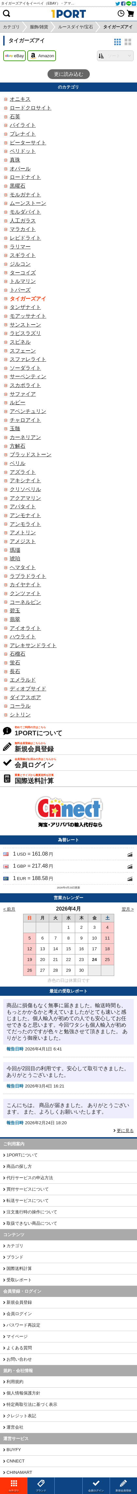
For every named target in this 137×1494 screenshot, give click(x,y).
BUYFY (14, 1449)
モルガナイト (25, 194)
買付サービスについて (28, 1189)
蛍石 (15, 662)
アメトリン (23, 532)
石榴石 (17, 654)
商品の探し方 (19, 1166)
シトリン (20, 714)
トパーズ (20, 290)
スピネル (20, 342)
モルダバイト (25, 212)
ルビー (17, 402)
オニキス (20, 99)
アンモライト (25, 524)
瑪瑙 (15, 550)
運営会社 (15, 1427)
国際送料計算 (19, 1268)
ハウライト (23, 636)
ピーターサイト (28, 142)
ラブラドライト (28, 576)
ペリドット (23, 151)
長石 (15, 671)
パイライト (23, 125)
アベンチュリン (28, 411)
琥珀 (15, 558)
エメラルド (23, 680)
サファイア (23, 394)
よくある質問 (19, 1347)
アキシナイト (25, 480)
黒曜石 (17, 186)
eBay (14, 56)
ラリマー (20, 246)
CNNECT (16, 1461)
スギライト (23, 255)
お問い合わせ (19, 1359)
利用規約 (15, 1381)
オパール (20, 168)
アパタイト (23, 506)
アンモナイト (25, 515)
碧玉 (15, 610)
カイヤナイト (25, 584)
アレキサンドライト (33, 645)
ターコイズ (23, 272)
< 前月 (9, 909)
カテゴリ (15, 1245)
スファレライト (28, 359)
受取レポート (19, 1279)
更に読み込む (68, 74)
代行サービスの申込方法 (30, 1177)
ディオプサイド (28, 688)
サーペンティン (28, 376)
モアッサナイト (28, 316)
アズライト (23, 472)
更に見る (125, 1130)
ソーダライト (25, 368)
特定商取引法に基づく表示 (32, 1404)
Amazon (41, 56)
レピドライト (25, 238)
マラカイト (23, 229)
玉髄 (15, 428)
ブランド (15, 1257)
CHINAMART (19, 1472)
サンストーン (25, 324)
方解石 (17, 446)
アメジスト (23, 541)
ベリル (17, 463)
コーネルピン (25, 602)
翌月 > (128, 909)
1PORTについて (22, 1155)
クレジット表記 (21, 1415)
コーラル (20, 706)
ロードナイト (25, 177)
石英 (15, 116)
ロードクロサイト (30, 108)
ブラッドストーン (30, 454)
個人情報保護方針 (23, 1393)
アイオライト (25, 628)
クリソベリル (25, 489)
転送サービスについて (28, 1200)
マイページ (17, 1336)
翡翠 (15, 619)
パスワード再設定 (23, 1325)
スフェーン (23, 350)
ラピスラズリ (25, 333)
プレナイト (23, 134)
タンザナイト (25, 307)
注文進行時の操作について (32, 1211)
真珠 (15, 160)
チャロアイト (25, 420)
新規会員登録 (19, 1302)
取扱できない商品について (32, 1223)
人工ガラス (23, 220)
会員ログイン (19, 1313)
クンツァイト (25, 593)
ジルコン (20, 264)
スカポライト (25, 385)
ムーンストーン (28, 203)
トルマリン (23, 281)
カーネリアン (25, 437)
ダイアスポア (25, 697)
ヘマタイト (23, 567)
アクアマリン (25, 498)
